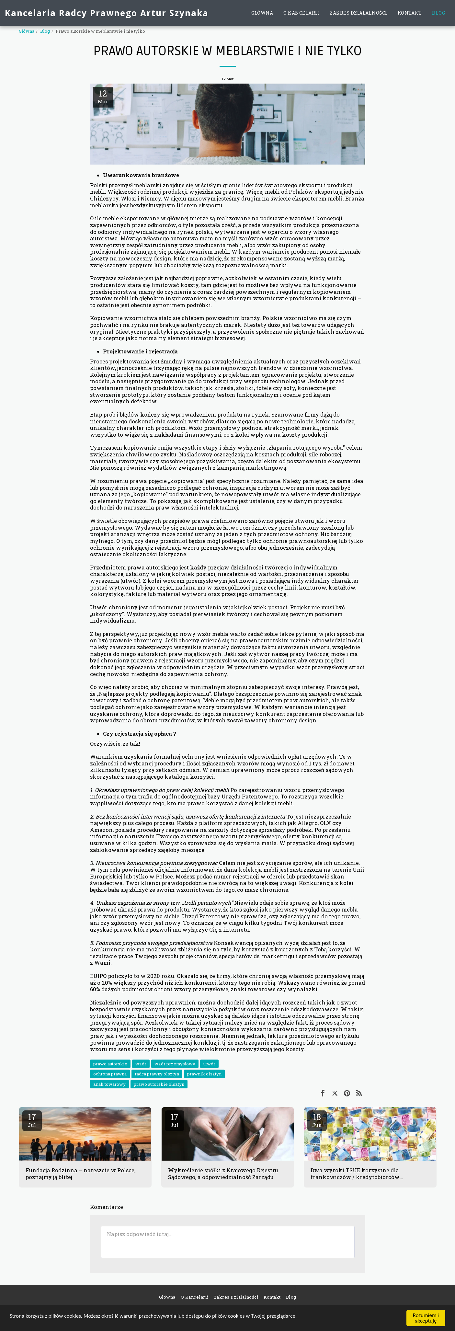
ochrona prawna (110, 1074)
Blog (45, 31)
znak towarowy (109, 1084)
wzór (140, 1064)
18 (317, 1119)
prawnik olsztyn (204, 1074)
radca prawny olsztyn (157, 1074)
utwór (209, 1064)
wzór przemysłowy (174, 1064)
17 (32, 1119)
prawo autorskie (110, 1064)
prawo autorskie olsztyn (159, 1084)
